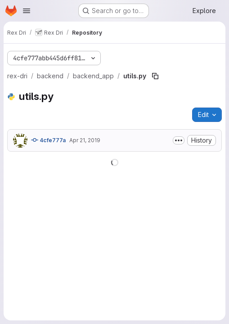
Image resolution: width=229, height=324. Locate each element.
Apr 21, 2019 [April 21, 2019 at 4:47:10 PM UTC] (84, 140)
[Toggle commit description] (178, 140)
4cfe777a (48, 140)
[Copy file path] (155, 76)
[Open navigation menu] (26, 11)
